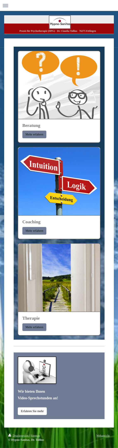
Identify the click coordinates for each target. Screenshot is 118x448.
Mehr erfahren (34, 134)
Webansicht (103, 435)
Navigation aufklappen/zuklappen (59, 5)
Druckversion (18, 435)
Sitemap (35, 435)
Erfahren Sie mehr (32, 411)
